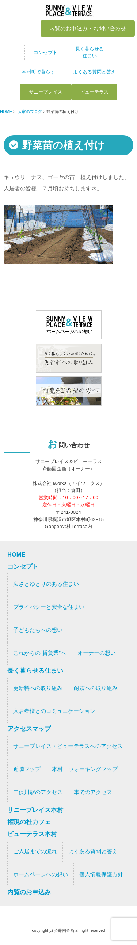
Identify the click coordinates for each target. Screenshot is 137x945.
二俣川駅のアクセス (37, 792)
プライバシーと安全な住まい (48, 607)
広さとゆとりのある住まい (46, 584)
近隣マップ (27, 769)
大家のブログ (30, 111)
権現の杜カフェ (29, 822)
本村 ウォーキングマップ (85, 769)
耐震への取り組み (96, 688)
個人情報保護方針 (101, 874)
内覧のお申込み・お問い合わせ (87, 28)
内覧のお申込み (29, 892)
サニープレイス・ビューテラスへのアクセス (68, 746)
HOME (6, 111)
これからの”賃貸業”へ (39, 653)
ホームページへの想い (40, 874)
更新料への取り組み (37, 688)
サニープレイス (45, 92)
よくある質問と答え (94, 72)
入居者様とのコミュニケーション (54, 711)
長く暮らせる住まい (89, 52)
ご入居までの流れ (35, 851)
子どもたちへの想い (37, 630)
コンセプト (45, 52)
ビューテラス (94, 92)
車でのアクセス (93, 792)
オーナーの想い (96, 653)
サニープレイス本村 (35, 810)
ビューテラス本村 (32, 834)
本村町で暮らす (38, 72)
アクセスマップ (29, 728)
